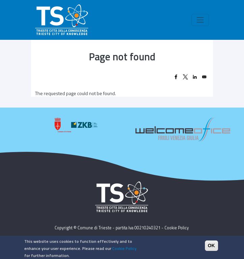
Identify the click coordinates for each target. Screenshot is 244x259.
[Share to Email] (204, 77)
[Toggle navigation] (200, 20)
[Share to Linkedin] (194, 77)
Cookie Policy (176, 228)
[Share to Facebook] (176, 77)
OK (211, 246)
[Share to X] (185, 77)
